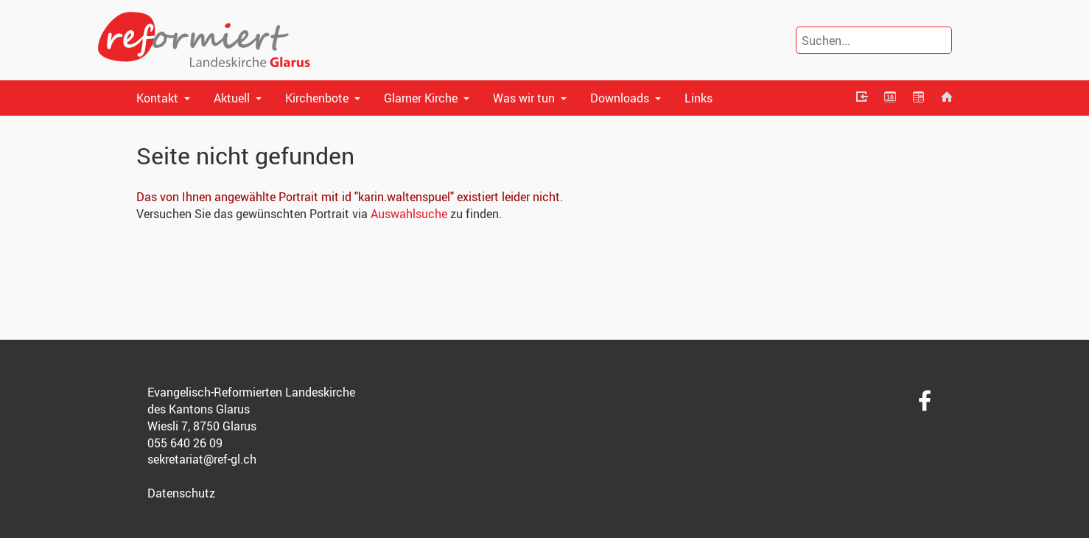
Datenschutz (181, 493)
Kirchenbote (317, 98)
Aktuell (232, 98)
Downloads (619, 98)
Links (698, 98)
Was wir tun (524, 98)
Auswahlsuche (409, 214)
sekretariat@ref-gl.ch (201, 459)
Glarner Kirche (421, 98)
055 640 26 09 (185, 443)
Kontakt (157, 98)
